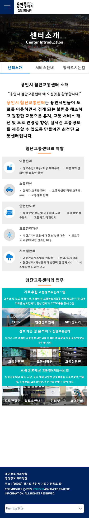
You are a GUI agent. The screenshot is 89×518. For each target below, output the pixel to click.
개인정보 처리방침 (16, 474)
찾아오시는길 (74, 68)
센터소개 (15, 68)
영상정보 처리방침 (16, 478)
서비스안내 (44, 68)
